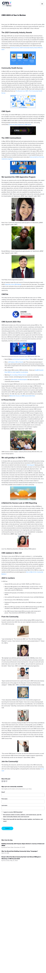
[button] (42, 4)
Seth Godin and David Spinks (19, 379)
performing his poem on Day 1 (21, 359)
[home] (6, 4)
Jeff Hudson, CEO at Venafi (15, 362)
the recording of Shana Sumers (18, 375)
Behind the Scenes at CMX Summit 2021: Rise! (22, 395)
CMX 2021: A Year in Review (14, 15)
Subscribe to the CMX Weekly (13, 284)
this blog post (30, 465)
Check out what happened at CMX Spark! (20, 124)
